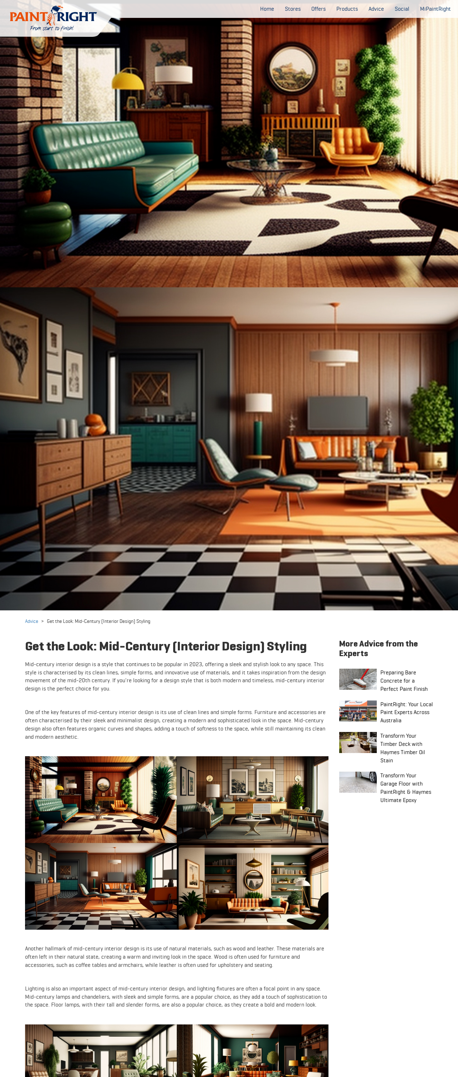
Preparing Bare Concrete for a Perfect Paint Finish (404, 680)
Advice (31, 621)
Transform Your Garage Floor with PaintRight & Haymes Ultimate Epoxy (405, 787)
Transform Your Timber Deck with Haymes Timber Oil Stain (402, 748)
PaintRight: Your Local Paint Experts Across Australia (406, 712)
